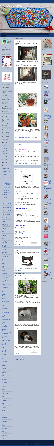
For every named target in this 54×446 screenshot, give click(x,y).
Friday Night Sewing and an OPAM (23, 41)
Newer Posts (18, 357)
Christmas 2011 (5, 252)
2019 (4, 151)
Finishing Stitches (5, 280)
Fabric (3, 271)
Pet (2, 358)
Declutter (3, 263)
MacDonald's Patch (47, 132)
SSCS (3, 404)
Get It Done (4, 292)
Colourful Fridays (5, 256)
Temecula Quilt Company (46, 125)
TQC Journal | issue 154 (49, 127)
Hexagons (4, 299)
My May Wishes (49, 85)
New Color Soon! (50, 219)
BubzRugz (45, 240)
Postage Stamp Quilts (6, 369)
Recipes (3, 378)
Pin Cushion (4, 365)
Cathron (32, 193)
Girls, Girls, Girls (18, 275)
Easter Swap (4, 267)
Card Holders (4, 245)
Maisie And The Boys (22, 227)
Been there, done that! (49, 174)
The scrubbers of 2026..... (50, 167)
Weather (3, 431)
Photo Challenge (5, 362)
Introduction (4, 304)
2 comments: (27, 268)
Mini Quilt (3, 315)
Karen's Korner (46, 271)
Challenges (4, 249)
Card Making (4, 246)
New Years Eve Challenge (6, 332)
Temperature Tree (5, 420)
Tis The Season (4, 421)
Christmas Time (4, 253)
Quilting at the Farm (47, 180)
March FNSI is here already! (49, 266)
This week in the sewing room (49, 274)
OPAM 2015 (4, 344)
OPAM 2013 (4, 341)
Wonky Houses (4, 435)
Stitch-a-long (4, 407)
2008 (4, 196)
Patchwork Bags (5, 355)
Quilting (3, 375)
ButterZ (45, 256)
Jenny (16, 109)
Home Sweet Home (5, 301)
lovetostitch (46, 248)
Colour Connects (47, 233)
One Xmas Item (4, 336)
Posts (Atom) (22, 359)
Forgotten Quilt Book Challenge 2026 (50, 183)
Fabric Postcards (5, 273)
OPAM (3, 337)
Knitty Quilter (46, 217)
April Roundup (49, 227)
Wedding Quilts (4, 432)
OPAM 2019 (4, 350)
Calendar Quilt (4, 243)
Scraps (3, 396)
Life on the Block (47, 140)
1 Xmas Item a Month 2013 (6, 203)
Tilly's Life (49, 133)
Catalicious (4, 248)
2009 (4, 194)
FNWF (3, 283)
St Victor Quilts (46, 172)
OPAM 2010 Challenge (29, 138)
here (37, 210)
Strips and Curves (5, 413)
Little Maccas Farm (5, 308)
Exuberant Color (47, 99)
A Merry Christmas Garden (6, 218)
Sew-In (3, 399)
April (5, 179)
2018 (4, 153)
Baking (3, 231)
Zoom (3, 438)
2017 (4, 154)
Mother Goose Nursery (6, 320)
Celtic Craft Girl (46, 157)
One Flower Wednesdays (6, 334)
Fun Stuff (3, 290)
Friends (3, 288)
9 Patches (17, 250)
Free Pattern (4, 285)
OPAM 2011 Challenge (6, 340)
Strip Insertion (4, 411)
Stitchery (3, 410)
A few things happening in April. (50, 258)
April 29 (49, 203)
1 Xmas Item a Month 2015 (6, 206)
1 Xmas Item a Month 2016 (6, 207)
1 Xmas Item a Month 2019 (6, 211)
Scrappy (3, 392)
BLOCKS (4, 36)
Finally (49, 141)
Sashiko (3, 389)
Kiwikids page (46, 91)
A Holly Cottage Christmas (6, 217)
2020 (4, 150)
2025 (4, 142)
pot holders (4, 371)
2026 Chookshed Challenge (12, 34)
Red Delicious (4, 379)
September (6, 171)
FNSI (3, 281)
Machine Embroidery (5, 312)
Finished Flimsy (4, 278)
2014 (4, 159)
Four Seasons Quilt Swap (6, 284)
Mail (2, 313)
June (5, 176)
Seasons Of (4, 397)
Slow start (49, 92)
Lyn (38, 252)
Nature (3, 327)
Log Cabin (4, 309)
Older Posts (37, 357)
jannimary (45, 83)
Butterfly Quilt (4, 241)
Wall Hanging (4, 428)
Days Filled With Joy (47, 188)
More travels (49, 250)
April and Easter (49, 235)
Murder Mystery (4, 325)
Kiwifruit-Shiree (21, 228)
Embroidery (4, 269)
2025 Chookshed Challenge (42, 34)
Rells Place (21, 230)
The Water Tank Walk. (50, 118)
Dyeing (3, 266)
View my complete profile (6, 51)
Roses (3, 383)
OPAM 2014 (4, 343)
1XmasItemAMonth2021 (6, 214)
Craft (3, 259)
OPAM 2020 (4, 351)
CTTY (3, 262)
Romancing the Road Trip (6, 382)
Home (3, 34)
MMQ (3, 316)
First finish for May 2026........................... (50, 102)
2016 (4, 156)
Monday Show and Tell (6, 319)
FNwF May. (49, 159)
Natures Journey (5, 329)
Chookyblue (46, 165)
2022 (4, 147)
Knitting (3, 306)
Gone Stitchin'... (47, 210)
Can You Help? (18, 144)
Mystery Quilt (4, 326)
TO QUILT (33, 34)
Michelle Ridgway (47, 225)
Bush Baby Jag (20, 232)
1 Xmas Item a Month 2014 (6, 204)
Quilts (3, 376)
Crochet (3, 260)
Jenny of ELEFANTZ (47, 106)
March (5, 180)
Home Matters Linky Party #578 (47, 190)
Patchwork (19, 270)
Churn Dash (4, 255)
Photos (3, 364)
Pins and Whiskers (11, 6)
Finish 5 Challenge (5, 277)
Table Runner (4, 417)
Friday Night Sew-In (21, 138)
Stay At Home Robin (5, 406)
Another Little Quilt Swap (6, 224)
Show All (51, 278)
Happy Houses (4, 298)
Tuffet (3, 424)
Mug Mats (3, 322)
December (6, 166)
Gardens (3, 291)
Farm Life (3, 276)
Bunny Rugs (4, 239)
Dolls (18, 353)
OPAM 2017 (4, 347)
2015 (4, 157)
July (5, 174)
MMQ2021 (4, 318)
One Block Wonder (5, 333)
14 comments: (27, 137)
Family (3, 274)
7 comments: (27, 351)
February (6, 182)
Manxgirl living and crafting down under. (47, 116)
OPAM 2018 (4, 348)
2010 (4, 165)
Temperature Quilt (5, 418)
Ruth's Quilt (4, 385)
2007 (4, 197)
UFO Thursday (4, 425)
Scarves (3, 390)
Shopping (3, 403)
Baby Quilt (4, 228)
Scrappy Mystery (5, 393)
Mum (3, 323)
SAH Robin (4, 386)
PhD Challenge (4, 361)
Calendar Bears (4, 242)
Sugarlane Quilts (22, 231)
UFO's (28, 34)
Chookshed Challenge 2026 (7, 250)
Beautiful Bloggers (19, 169)
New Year (3, 330)
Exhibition (3, 270)
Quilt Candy (4, 372)
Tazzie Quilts (46, 202)
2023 (4, 145)
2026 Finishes (22, 34)
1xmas (3, 213)
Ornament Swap (5, 353)
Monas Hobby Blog (21, 233)
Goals (3, 295)
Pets (20, 353)
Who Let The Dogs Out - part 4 (49, 212)
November (6, 168)
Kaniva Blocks (4, 305)
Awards (19, 244)
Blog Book (4, 235)
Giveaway (3, 294)
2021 (4, 148)
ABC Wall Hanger (5, 220)
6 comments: (27, 163)
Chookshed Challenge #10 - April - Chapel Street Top (49, 197)
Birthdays (3, 234)
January (5, 192)
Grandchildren (4, 297)
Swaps (3, 414)
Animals (3, 221)
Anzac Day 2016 (5, 225)
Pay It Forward (4, 357)
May (5, 177)
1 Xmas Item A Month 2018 (6, 210)
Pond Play (4, 368)
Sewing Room (4, 400)
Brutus (3, 238)
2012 (4, 162)
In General (4, 302)
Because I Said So (5, 232)
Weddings (4, 434)
